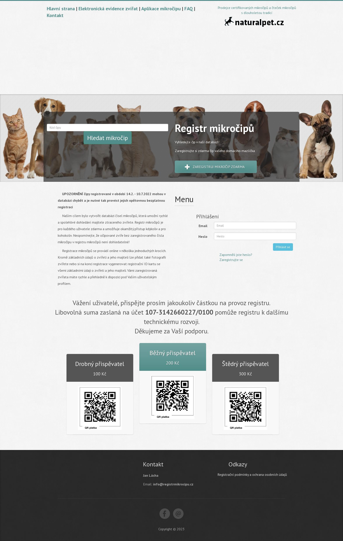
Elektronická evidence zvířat (108, 8)
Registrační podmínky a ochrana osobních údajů (252, 474)
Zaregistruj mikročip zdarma (215, 167)
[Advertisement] (171, 61)
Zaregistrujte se (231, 259)
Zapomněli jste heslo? (235, 254)
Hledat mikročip (107, 138)
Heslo (202, 236)
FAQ (188, 8)
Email (203, 226)
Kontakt (55, 15)
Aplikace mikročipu (161, 8)
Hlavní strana (61, 8)
